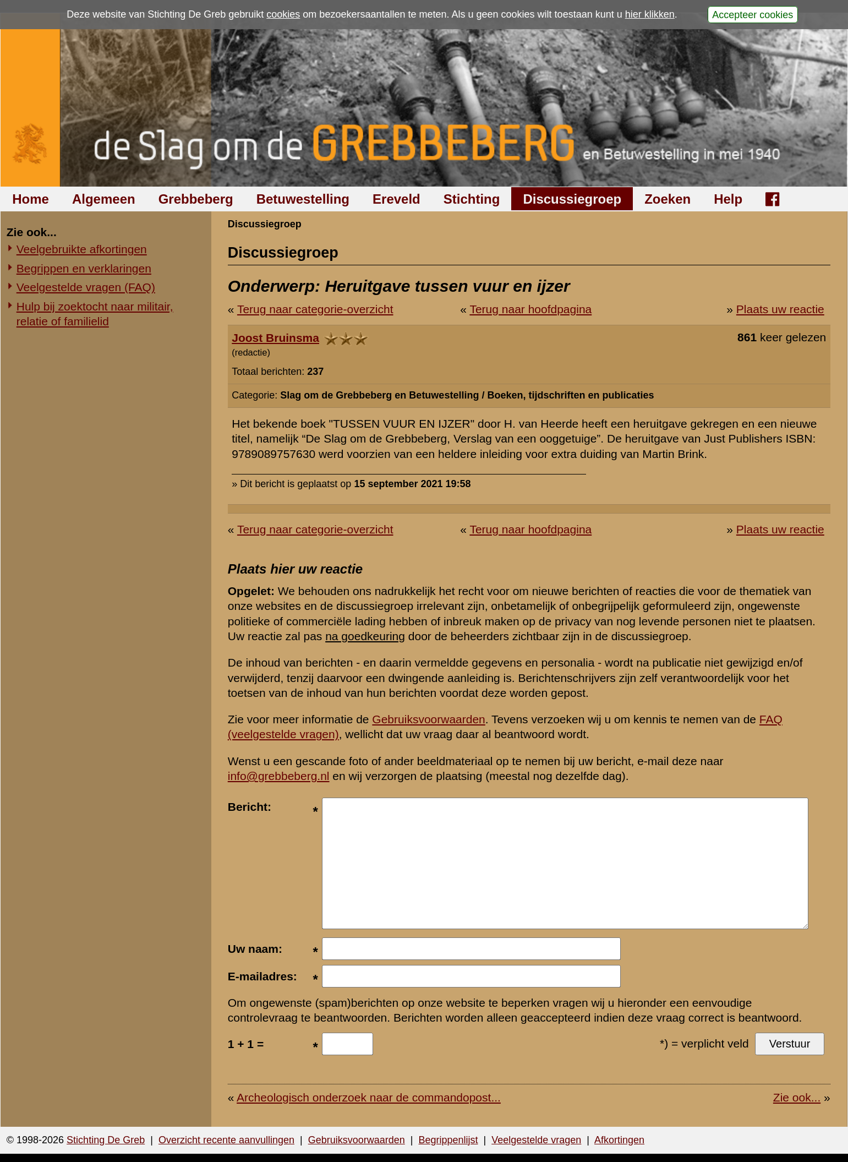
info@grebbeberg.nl (279, 776)
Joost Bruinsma (275, 337)
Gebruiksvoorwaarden (428, 719)
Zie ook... (796, 1097)
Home (30, 199)
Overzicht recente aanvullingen (226, 1139)
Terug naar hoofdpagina (530, 309)
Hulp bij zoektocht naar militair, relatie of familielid (95, 314)
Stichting (472, 199)
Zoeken (667, 199)
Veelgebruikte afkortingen (82, 249)
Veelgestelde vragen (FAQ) (86, 287)
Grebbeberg (195, 199)
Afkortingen (619, 1139)
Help (728, 199)
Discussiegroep (572, 199)
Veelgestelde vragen (536, 1139)
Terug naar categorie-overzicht (315, 309)
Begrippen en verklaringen (84, 268)
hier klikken (650, 14)
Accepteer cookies (752, 14)
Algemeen (103, 199)
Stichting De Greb (106, 1139)
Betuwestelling (302, 199)
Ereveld (396, 199)
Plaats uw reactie (780, 309)
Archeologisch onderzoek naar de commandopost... (369, 1097)
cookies (283, 14)
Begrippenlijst (448, 1139)
